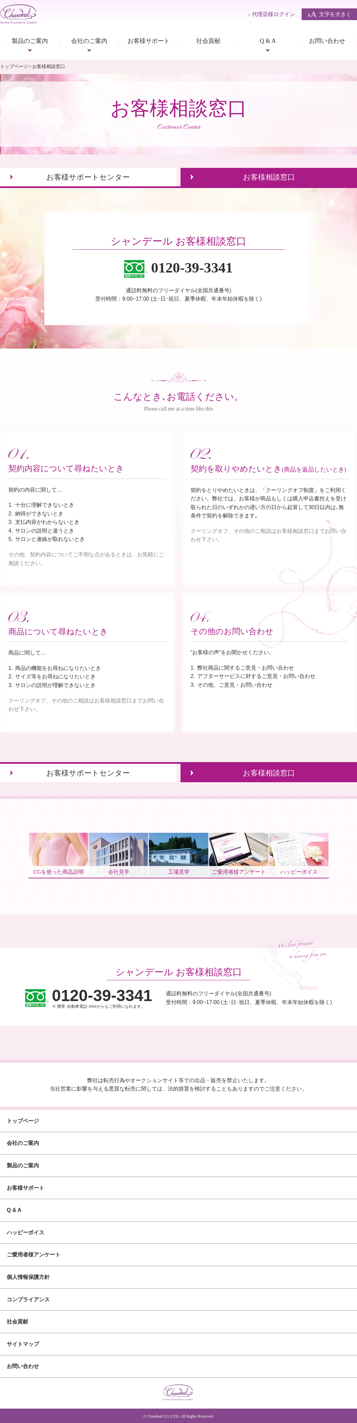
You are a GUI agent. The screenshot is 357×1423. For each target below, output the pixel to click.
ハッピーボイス (25, 1232)
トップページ (14, 66)
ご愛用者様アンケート (33, 1254)
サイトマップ (23, 1344)
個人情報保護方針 (28, 1277)
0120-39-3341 (192, 267)
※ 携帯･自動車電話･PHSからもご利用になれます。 (102, 998)
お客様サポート (149, 41)
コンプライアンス (28, 1299)
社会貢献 (208, 41)
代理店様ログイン (273, 14)
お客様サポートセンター (88, 177)
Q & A (268, 41)
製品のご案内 (30, 41)
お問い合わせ (327, 41)
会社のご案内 (89, 41)
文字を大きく (329, 14)
